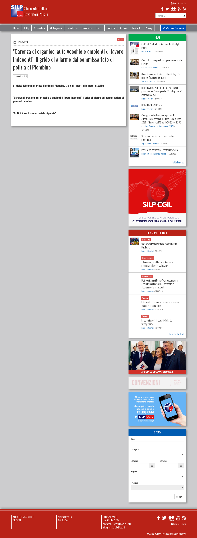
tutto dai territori (176, 334)
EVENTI (171, 126)
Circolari (150, 98)
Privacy (148, 28)
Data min (134, 460)
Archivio (123, 28)
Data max (163, 460)
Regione (134, 471)
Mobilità (164, 154)
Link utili (136, 28)
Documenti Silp (147, 154)
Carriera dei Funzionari (173, 28)
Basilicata (146, 239)
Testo (133, 438)
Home (16, 28)
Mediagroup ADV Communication (171, 534)
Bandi (143, 98)
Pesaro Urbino (147, 258)
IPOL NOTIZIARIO (147, 51)
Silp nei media (146, 143)
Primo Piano (155, 67)
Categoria (135, 449)
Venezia (145, 298)
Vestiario (144, 81)
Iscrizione (87, 28)
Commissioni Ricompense (158, 126)
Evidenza (152, 81)
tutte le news (178, 162)
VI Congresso (56, 28)
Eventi (99, 28)
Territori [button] (72, 28)
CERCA (179, 496)
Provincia (134, 482)
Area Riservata (178, 3)
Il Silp (26, 28)
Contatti (111, 28)
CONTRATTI (145, 67)
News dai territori (20, 76)
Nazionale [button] (39, 28)
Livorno (120, 39)
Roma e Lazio (147, 276)
